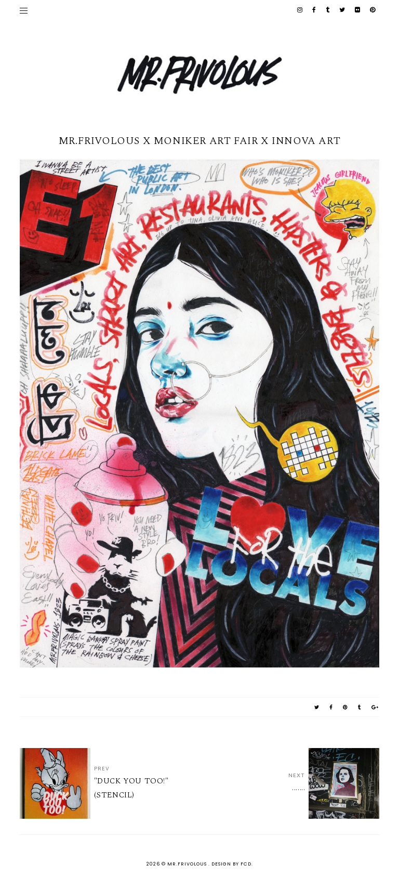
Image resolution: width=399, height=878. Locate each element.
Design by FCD (231, 864)
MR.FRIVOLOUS (187, 864)
